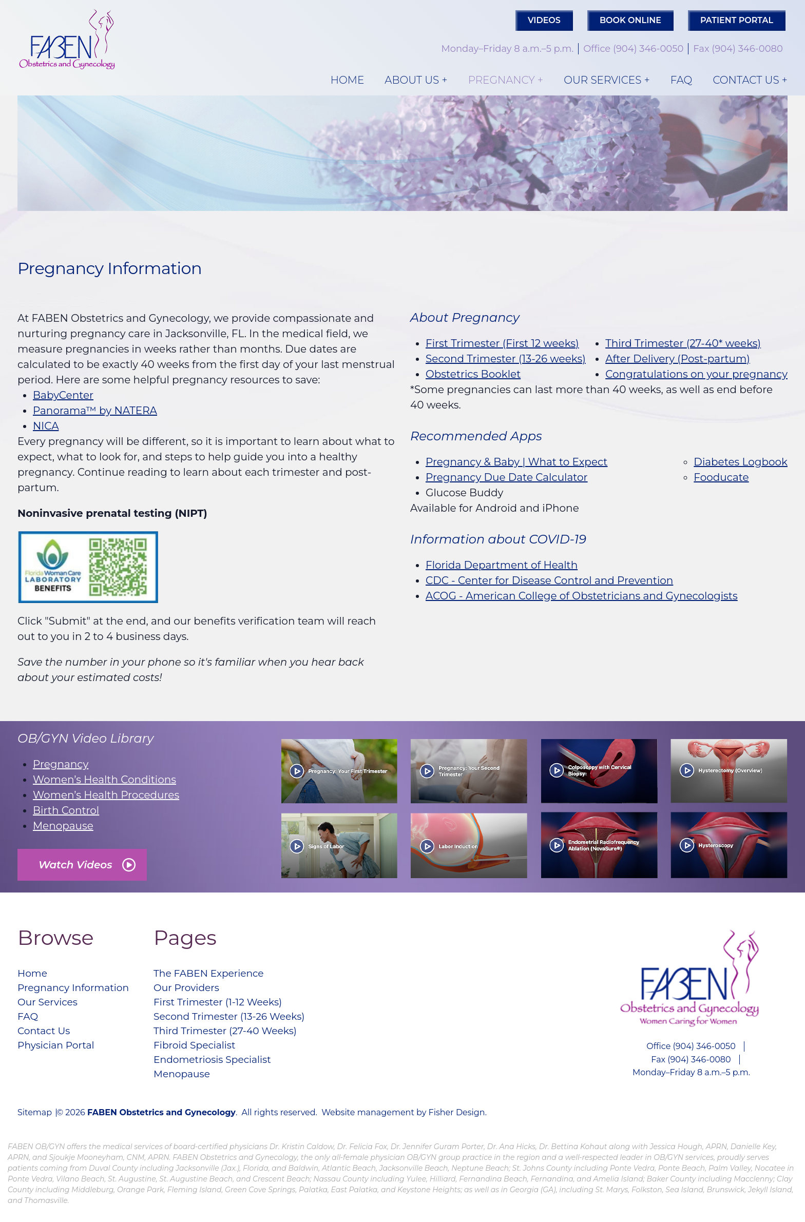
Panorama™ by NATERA (95, 410)
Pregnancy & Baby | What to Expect (517, 462)
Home (348, 80)
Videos (544, 20)
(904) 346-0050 (648, 48)
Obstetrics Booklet (473, 374)
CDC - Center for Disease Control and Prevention (549, 580)
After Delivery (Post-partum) (677, 359)
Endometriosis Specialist (225, 1066)
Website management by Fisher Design (403, 1121)
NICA (46, 426)
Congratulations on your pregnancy (696, 374)
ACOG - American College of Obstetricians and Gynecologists (582, 596)
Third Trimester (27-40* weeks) (683, 343)
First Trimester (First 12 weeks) (502, 343)
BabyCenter (63, 395)
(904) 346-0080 (747, 48)
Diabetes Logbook (741, 462)
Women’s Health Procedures (106, 795)
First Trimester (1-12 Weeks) (230, 1005)
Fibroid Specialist (206, 1051)
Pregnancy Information (77, 989)
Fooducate (721, 477)
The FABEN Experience (221, 974)
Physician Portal (58, 1051)
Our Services (602, 80)
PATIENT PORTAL (736, 20)
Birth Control (66, 810)
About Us (412, 80)
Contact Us (746, 80)
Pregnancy (501, 80)
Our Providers (197, 989)
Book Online (630, 20)
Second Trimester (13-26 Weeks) (243, 1020)
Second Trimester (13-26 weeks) (506, 359)
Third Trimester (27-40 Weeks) (238, 1036)
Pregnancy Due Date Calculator (507, 477)
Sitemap (34, 1121)
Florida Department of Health (502, 565)
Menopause (63, 826)
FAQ (681, 80)
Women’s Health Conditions (104, 779)
